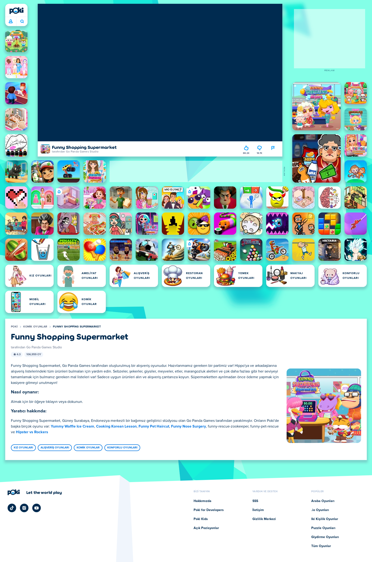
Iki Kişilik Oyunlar (324, 519)
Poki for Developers (209, 510)
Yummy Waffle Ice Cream (72, 426)
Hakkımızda (202, 501)
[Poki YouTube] (36, 508)
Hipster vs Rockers (32, 432)
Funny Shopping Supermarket (77, 326)
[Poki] (16, 10)
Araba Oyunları (323, 501)
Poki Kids (201, 519)
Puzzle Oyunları (323, 528)
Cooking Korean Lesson (116, 426)
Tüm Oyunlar (321, 546)
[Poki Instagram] (24, 508)
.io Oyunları (320, 510)
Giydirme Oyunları (325, 537)
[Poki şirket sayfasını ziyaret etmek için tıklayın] (35, 492)
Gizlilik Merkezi (264, 519)
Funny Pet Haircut (154, 426)
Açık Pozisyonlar (206, 528)
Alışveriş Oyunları (55, 447)
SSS (255, 501)
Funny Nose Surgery (188, 426)
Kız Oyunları (23, 447)
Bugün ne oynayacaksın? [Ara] (22, 21)
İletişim (258, 510)
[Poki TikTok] (12, 508)
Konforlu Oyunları (122, 447)
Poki (14, 326)
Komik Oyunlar (35, 326)
